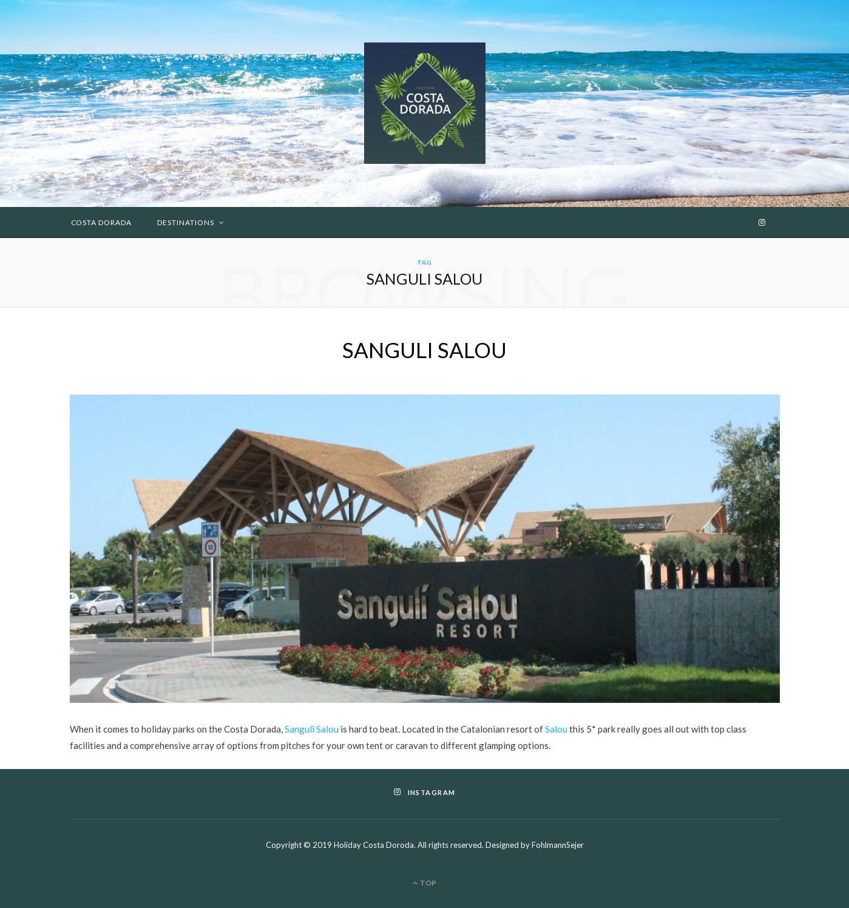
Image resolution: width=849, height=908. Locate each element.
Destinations (185, 222)
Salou (556, 728)
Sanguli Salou (312, 728)
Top (424, 882)
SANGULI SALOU (424, 349)
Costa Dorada (101, 222)
